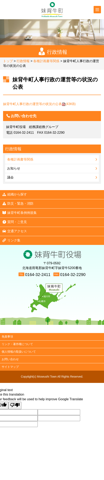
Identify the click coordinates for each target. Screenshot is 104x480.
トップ (8, 61)
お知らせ (13, 168)
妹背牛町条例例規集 (19, 212)
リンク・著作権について (17, 344)
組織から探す (14, 194)
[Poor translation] (14, 405)
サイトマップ (10, 366)
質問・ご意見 (14, 222)
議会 (10, 177)
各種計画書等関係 (46, 61)
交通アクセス (14, 231)
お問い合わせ (10, 359)
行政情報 (23, 61)
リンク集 (11, 240)
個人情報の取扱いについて (19, 351)
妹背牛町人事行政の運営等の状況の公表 (39, 104)
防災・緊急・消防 (17, 203)
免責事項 (7, 336)
